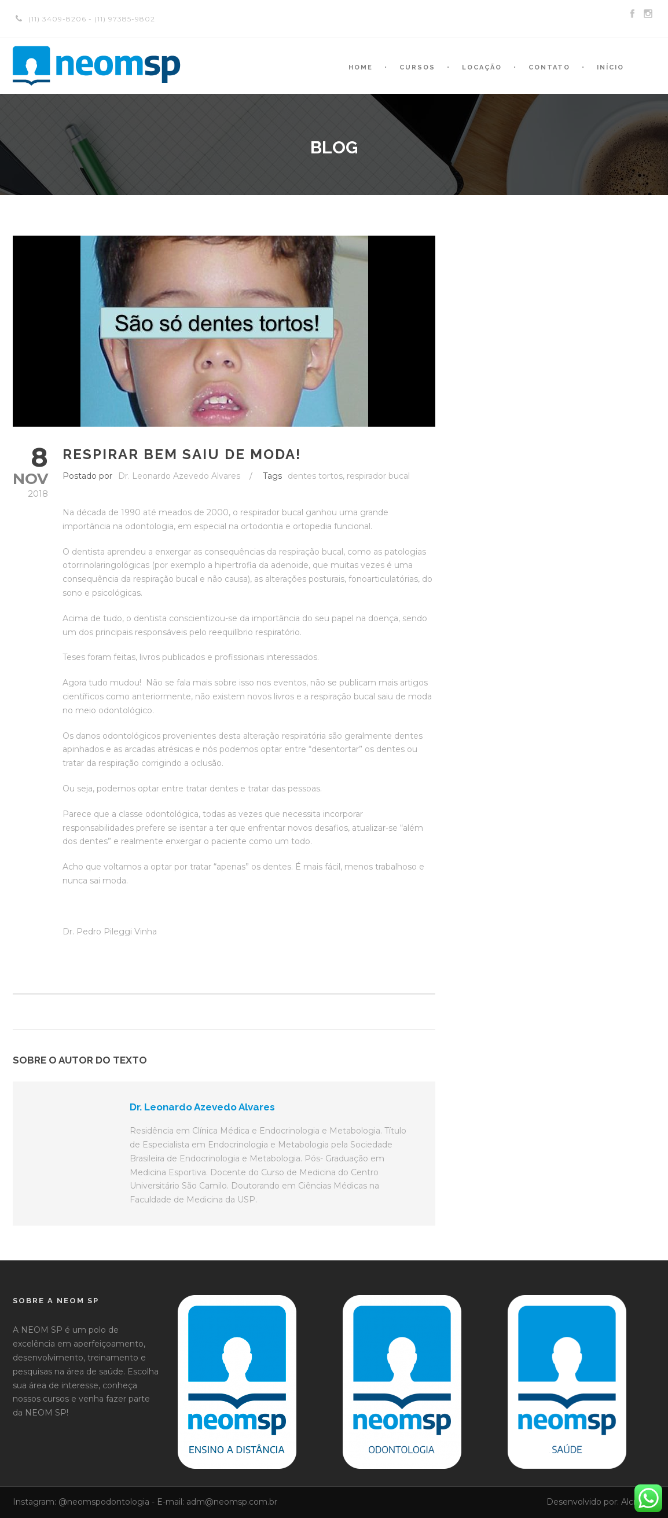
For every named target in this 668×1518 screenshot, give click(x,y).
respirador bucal (378, 476)
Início (610, 67)
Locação (482, 67)
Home (360, 67)
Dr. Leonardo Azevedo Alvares (179, 476)
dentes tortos (315, 476)
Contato (549, 67)
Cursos (417, 67)
